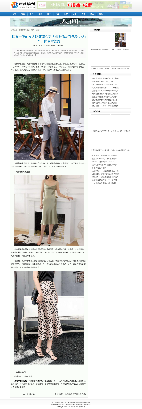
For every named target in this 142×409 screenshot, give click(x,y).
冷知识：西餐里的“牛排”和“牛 (104, 162)
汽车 (57, 14)
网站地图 (77, 402)
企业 (75, 14)
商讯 (100, 14)
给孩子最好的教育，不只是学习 (104, 180)
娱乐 (40, 14)
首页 (14, 14)
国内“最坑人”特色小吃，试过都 (104, 103)
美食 (92, 14)
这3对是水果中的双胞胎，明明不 (105, 165)
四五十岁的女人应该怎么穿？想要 (105, 78)
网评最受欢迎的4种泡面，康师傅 (105, 94)
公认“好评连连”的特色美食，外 (104, 85)
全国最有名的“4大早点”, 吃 (102, 81)
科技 (49, 14)
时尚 (66, 14)
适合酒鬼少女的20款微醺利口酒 (104, 100)
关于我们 (55, 402)
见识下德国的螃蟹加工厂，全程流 (105, 88)
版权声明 (87, 402)
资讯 (23, 14)
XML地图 (69, 402)
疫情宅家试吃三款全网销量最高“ (105, 91)
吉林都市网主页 (24, 30)
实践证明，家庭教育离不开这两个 (105, 177)
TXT (81, 402)
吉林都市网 (74, 407)
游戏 (83, 14)
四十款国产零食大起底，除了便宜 (105, 174)
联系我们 (62, 402)
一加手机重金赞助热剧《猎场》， (105, 183)
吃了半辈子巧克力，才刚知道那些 (105, 106)
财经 (31, 14)
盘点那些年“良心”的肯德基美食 (104, 159)
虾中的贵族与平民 (99, 168)
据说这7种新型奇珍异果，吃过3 (104, 97)
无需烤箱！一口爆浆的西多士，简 (105, 171)
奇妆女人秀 (27, 376)
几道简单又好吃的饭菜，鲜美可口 (105, 156)
